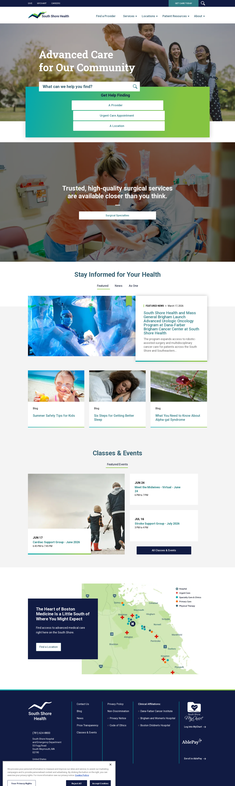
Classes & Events (87, 732)
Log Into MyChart (193, 726)
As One (133, 285)
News (118, 285)
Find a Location (48, 646)
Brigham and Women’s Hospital (157, 718)
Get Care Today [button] (183, 3)
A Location (163, 124)
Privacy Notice (118, 718)
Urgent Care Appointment (115, 124)
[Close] (110, 774)
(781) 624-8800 (41, 732)
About (198, 16)
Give (30, 3)
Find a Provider (106, 16)
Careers (55, 3)
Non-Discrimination (118, 711)
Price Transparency (87, 725)
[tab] (103, 286)
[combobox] (89, 86)
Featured (102, 285)
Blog (79, 711)
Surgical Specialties (117, 215)
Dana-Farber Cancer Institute (156, 711)
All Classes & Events (164, 550)
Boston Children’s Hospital (155, 725)
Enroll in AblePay (193, 758)
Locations (148, 16)
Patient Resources (174, 16)
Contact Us (83, 704)
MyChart (42, 3)
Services (128, 16)
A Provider (68, 124)
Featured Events (117, 464)
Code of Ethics (118, 725)
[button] (202, 3)
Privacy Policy (115, 704)
